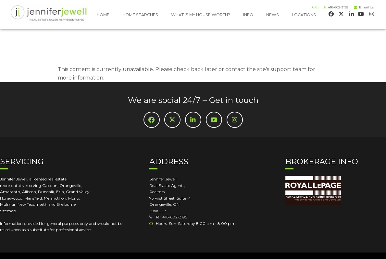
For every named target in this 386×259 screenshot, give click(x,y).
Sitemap (8, 210)
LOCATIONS (304, 14)
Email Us (365, 7)
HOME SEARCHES (140, 14)
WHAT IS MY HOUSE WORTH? (200, 14)
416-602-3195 (338, 7)
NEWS (272, 14)
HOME (103, 14)
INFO (248, 14)
